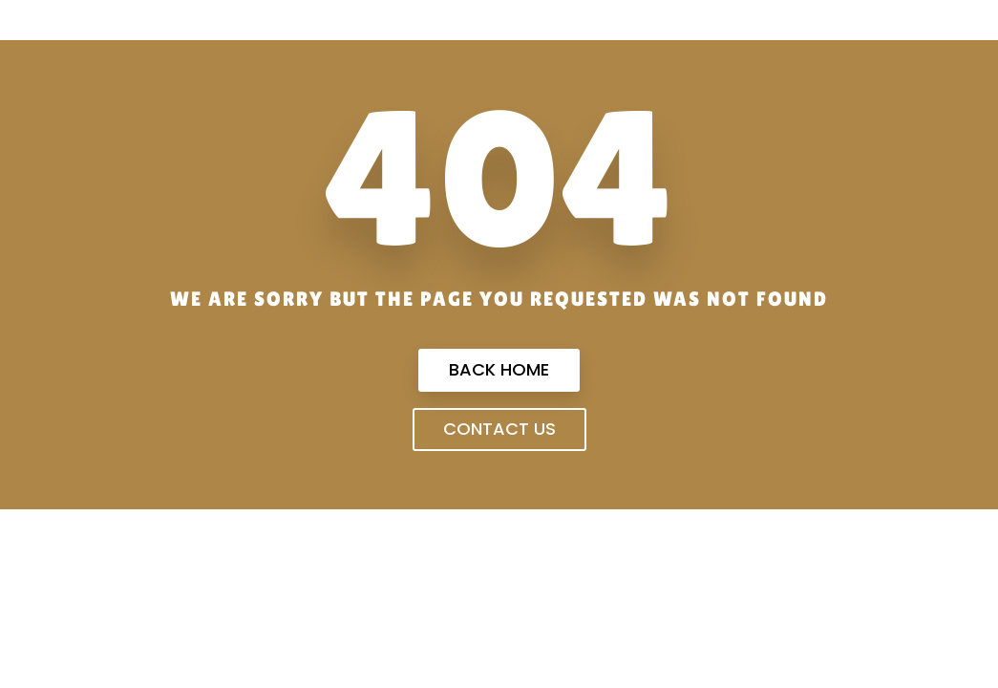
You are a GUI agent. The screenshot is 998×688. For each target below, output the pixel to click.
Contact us (499, 429)
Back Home (499, 369)
